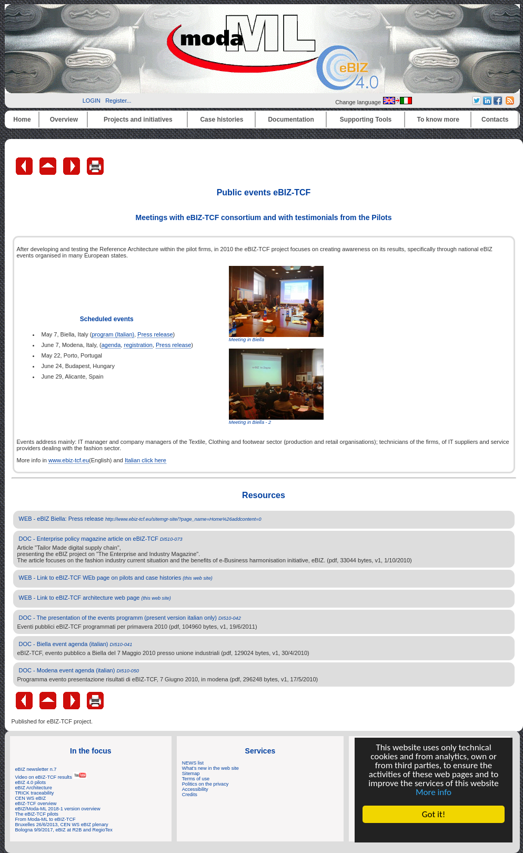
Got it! (433, 814)
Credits (189, 794)
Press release (155, 334)
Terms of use (195, 778)
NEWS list (193, 763)
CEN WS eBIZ (30, 798)
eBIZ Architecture (33, 787)
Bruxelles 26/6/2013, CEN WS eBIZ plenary (61, 824)
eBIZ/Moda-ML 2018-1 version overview (57, 808)
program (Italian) (113, 334)
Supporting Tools (365, 119)
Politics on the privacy (205, 784)
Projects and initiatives (138, 119)
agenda (111, 345)
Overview (64, 119)
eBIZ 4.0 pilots (30, 782)
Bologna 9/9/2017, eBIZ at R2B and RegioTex (64, 829)
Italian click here (145, 460)
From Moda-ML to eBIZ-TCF (45, 819)
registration (138, 345)
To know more (438, 119)
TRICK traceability (34, 793)
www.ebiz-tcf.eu (68, 460)
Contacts (494, 119)
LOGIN (91, 100)
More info (433, 792)
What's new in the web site (210, 768)
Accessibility (195, 789)
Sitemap (191, 773)
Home (22, 119)
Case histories (221, 119)
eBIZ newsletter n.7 (36, 769)
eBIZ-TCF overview (36, 803)
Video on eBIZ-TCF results (51, 777)
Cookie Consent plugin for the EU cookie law (433, 832)
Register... (118, 100)
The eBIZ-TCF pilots (36, 814)
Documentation (291, 119)
